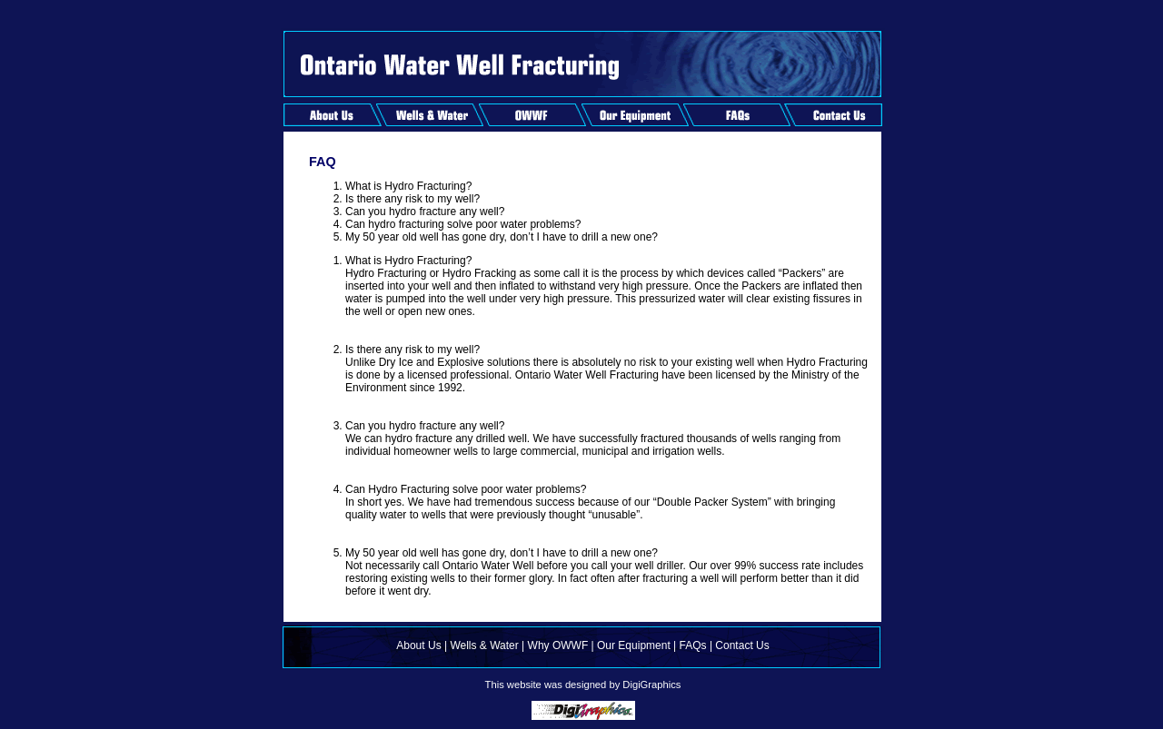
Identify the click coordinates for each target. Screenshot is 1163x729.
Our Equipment (634, 645)
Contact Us (742, 645)
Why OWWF (558, 645)
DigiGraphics (651, 684)
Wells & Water (484, 645)
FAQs (693, 645)
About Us (418, 645)
